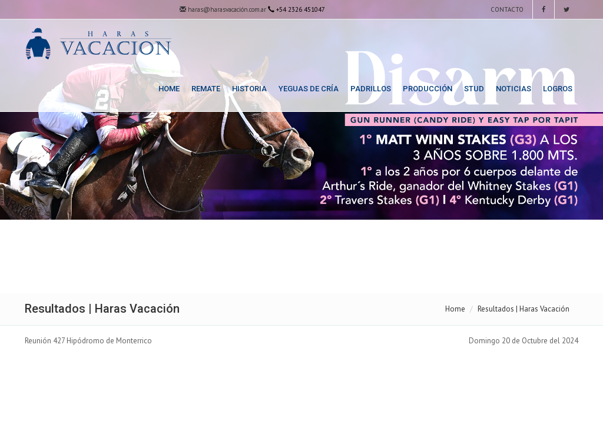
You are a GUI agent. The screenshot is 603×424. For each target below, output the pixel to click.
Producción (427, 88)
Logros (557, 88)
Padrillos (370, 88)
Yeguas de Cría (309, 88)
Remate (205, 88)
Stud (474, 88)
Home (169, 88)
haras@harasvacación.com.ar (223, 9)
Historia (249, 88)
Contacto (506, 9)
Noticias (513, 88)
